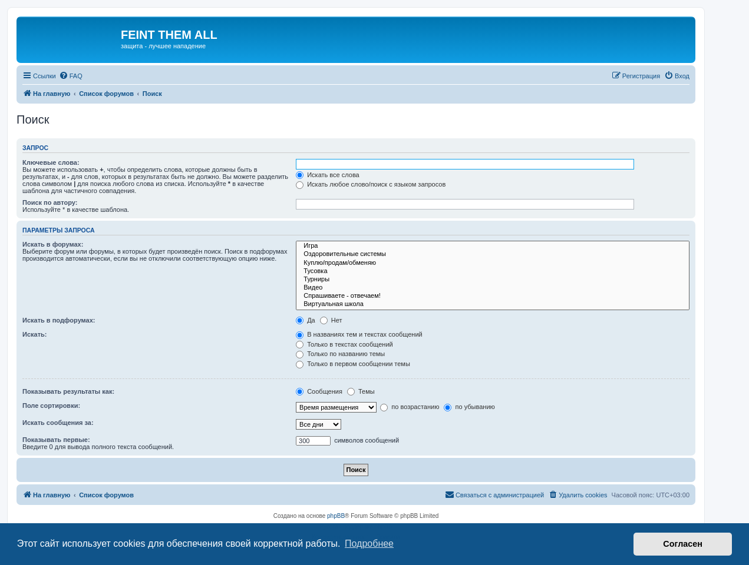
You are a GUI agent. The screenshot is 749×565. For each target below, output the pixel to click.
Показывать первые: (56, 439)
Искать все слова (327, 174)
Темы (361, 391)
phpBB (336, 516)
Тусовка (492, 271)
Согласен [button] (682, 544)
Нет (331, 320)
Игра (492, 246)
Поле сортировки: (51, 405)
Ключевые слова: (51, 162)
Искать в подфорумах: (58, 320)
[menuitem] (71, 76)
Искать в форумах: (52, 244)
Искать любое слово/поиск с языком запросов (371, 184)
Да (305, 320)
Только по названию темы (340, 353)
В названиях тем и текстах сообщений (359, 334)
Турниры (492, 279)
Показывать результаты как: (68, 391)
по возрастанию (409, 406)
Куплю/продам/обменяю (492, 263)
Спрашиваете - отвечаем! (492, 296)
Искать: (34, 334)
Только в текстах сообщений (344, 344)
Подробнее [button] (369, 544)
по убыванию (469, 406)
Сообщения (319, 391)
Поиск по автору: (49, 202)
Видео (492, 288)
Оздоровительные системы (492, 254)
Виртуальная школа (492, 304)
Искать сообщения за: (58, 422)
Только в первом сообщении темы (353, 363)
